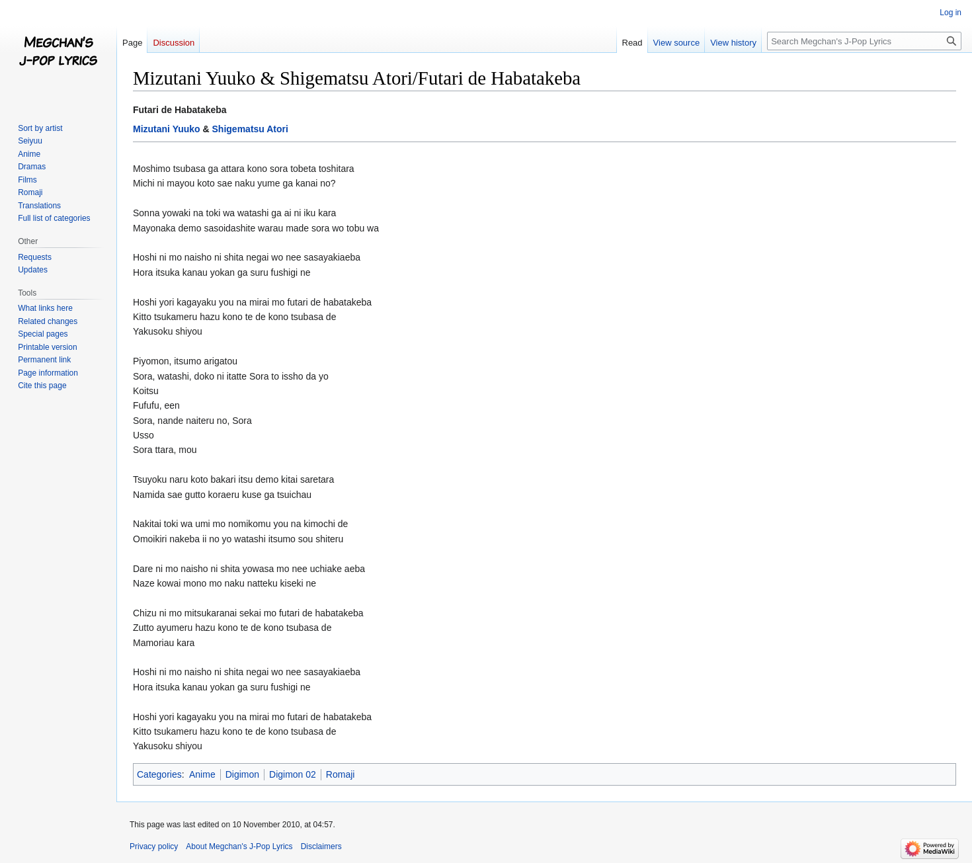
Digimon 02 (292, 774)
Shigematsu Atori (250, 129)
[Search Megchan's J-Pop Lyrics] (864, 41)
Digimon (242, 774)
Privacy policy (154, 846)
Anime (202, 774)
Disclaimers (321, 846)
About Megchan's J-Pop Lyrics (239, 846)
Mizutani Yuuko (166, 129)
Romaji (340, 774)
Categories (159, 774)
